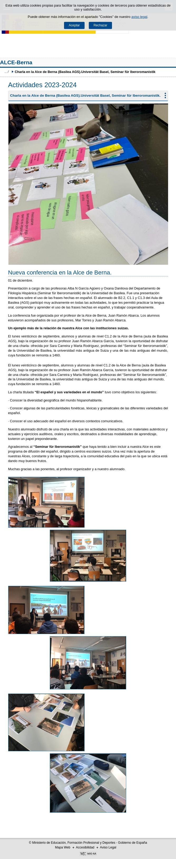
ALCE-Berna (16, 62)
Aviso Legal (108, 847)
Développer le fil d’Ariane (6, 71)
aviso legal (139, 17)
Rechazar (100, 25)
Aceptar (74, 25)
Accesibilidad (85, 847)
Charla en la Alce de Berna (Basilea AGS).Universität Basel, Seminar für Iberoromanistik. (85, 95)
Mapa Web (62, 847)
